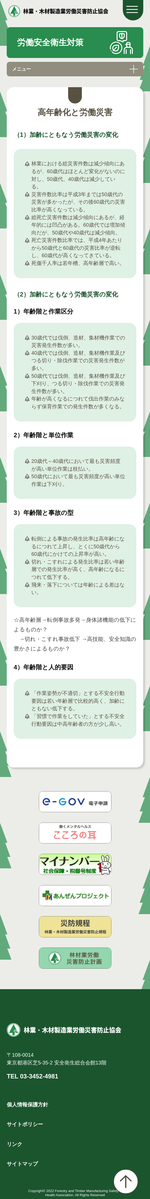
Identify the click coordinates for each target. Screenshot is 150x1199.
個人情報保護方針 (27, 1104)
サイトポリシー (25, 1124)
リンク (14, 1144)
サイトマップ (22, 1164)
